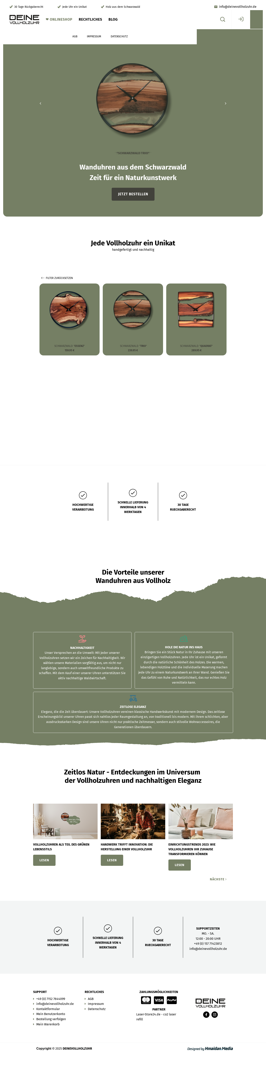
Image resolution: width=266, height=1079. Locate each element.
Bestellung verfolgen (51, 1019)
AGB (91, 999)
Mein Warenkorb (48, 1024)
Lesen (44, 860)
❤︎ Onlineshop (59, 19)
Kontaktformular (48, 1009)
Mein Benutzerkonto (50, 1014)
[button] (40, 103)
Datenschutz (97, 1009)
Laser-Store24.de (148, 1014)
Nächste (218, 879)
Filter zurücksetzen (57, 278)
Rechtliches (90, 19)
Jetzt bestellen (133, 194)
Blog (113, 19)
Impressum (96, 1004)
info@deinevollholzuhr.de (237, 7)
